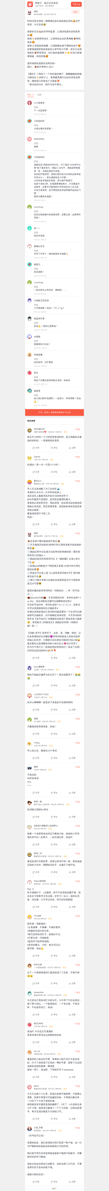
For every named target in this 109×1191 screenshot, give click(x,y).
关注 (75, 12)
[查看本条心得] (54, 437)
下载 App (76, 4)
